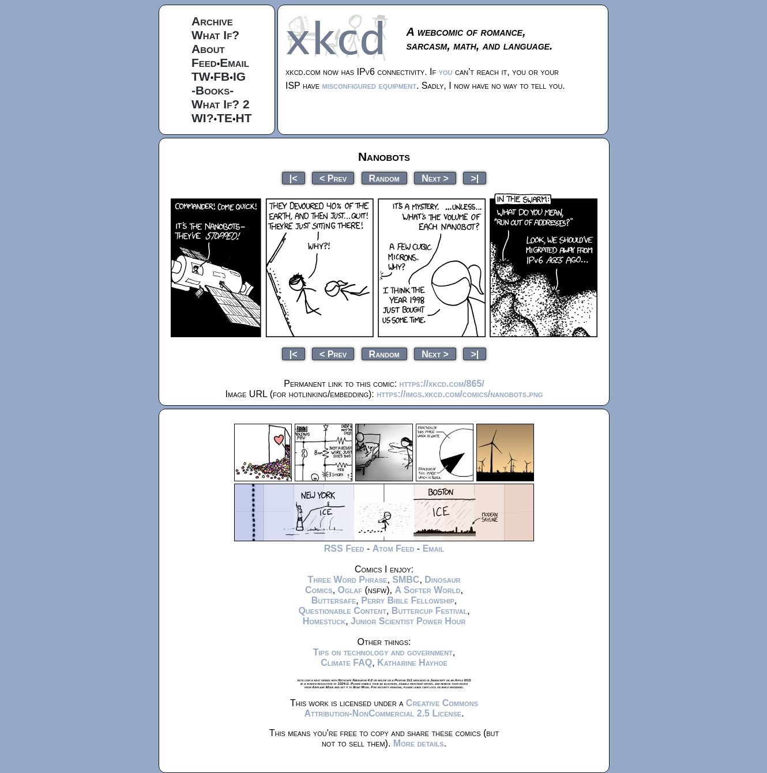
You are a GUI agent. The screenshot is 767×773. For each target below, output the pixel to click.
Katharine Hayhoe (412, 663)
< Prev (333, 178)
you (446, 72)
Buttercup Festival (429, 611)
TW (200, 76)
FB (221, 76)
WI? (202, 118)
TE (224, 118)
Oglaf (350, 590)
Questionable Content (342, 611)
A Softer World (427, 590)
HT (244, 118)
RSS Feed (344, 548)
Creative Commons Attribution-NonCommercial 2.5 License (391, 708)
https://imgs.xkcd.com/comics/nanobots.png (460, 394)
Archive (212, 21)
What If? (215, 35)
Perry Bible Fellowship (407, 600)
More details (418, 743)
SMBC (405, 580)
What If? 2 (220, 104)
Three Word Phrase (347, 580)
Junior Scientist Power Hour (408, 621)
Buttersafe (333, 600)
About (208, 48)
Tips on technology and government (383, 652)
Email (234, 62)
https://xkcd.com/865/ (442, 384)
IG (239, 76)
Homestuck (324, 621)
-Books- (212, 90)
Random (384, 178)
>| (475, 178)
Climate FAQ (346, 663)
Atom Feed (394, 548)
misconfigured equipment (369, 86)
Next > (435, 178)
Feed (204, 62)
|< (293, 178)
